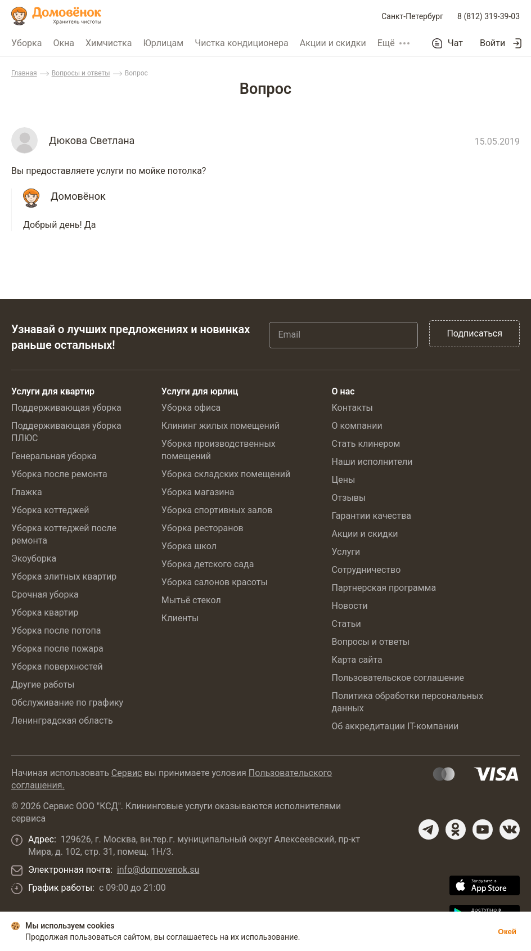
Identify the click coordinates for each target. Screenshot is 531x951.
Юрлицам (163, 43)
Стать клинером (366, 443)
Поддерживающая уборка (66, 407)
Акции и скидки (333, 43)
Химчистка (109, 43)
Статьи (346, 623)
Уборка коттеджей (50, 510)
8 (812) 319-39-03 (488, 16)
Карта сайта (357, 659)
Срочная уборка (45, 594)
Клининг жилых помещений (220, 425)
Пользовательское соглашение (398, 677)
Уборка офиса (190, 407)
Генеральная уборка (54, 456)
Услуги (346, 551)
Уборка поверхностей (57, 666)
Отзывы (349, 497)
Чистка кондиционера (242, 43)
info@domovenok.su (158, 869)
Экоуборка (33, 558)
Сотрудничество (366, 569)
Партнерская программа (384, 587)
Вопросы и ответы (81, 73)
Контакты (352, 407)
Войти (492, 43)
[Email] (343, 334)
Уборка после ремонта (59, 474)
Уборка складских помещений (225, 474)
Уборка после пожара (57, 648)
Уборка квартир (44, 612)
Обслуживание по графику (67, 702)
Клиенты (180, 618)
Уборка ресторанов (202, 528)
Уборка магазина (198, 492)
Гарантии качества (371, 515)
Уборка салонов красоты (214, 582)
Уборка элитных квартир (63, 576)
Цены (344, 479)
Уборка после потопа (56, 630)
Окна (63, 43)
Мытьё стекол (191, 600)
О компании (357, 425)
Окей (507, 931)
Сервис (126, 773)
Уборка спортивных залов (216, 510)
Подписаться (474, 333)
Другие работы (43, 684)
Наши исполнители (372, 461)
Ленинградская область (62, 720)
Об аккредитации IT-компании (395, 726)
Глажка (26, 492)
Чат (455, 43)
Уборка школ (189, 546)
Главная (24, 73)
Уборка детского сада (207, 564)
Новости (350, 605)
